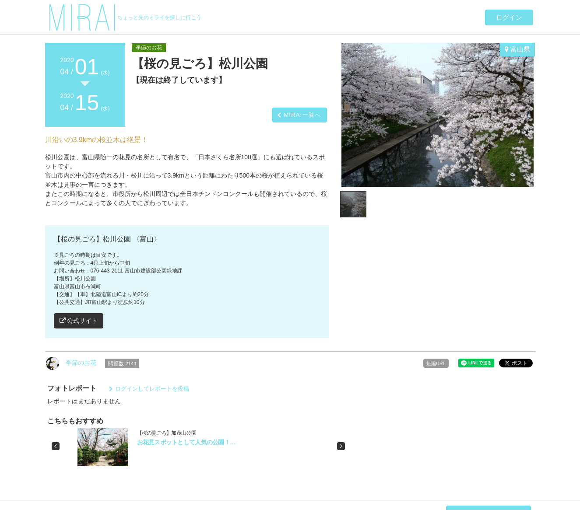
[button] (56, 446)
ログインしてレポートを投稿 (152, 388)
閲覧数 (122, 363)
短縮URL (436, 363)
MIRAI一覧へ (302, 115)
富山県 (517, 49)
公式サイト (79, 320)
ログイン (509, 17)
